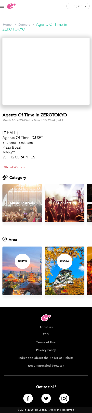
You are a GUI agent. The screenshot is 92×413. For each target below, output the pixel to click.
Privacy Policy (46, 350)
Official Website (13, 167)
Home (7, 24)
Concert (24, 24)
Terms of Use (45, 342)
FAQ (46, 334)
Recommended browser (46, 366)
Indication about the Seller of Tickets (46, 358)
